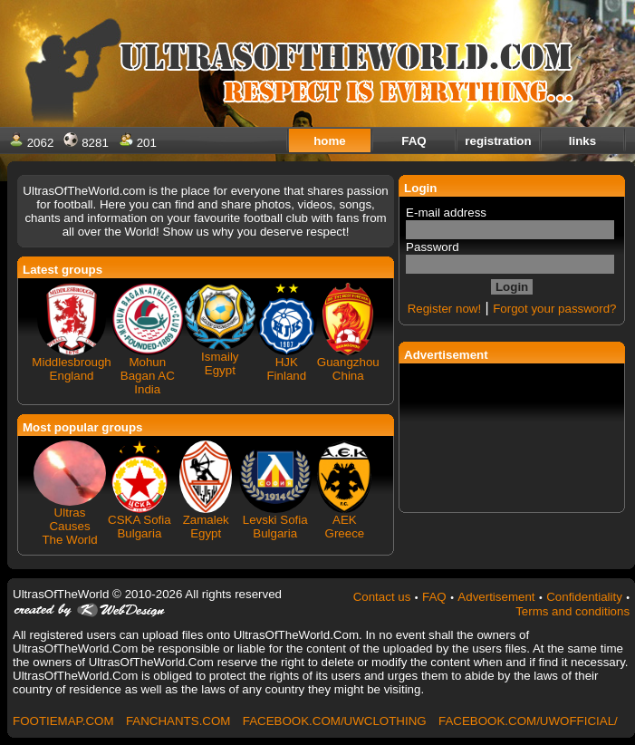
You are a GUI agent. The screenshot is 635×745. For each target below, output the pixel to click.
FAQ (434, 597)
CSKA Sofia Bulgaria (139, 526)
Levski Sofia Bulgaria (275, 526)
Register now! (445, 308)
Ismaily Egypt (219, 363)
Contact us (382, 597)
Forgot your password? (554, 308)
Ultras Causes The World (69, 526)
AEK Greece (345, 526)
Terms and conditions (572, 611)
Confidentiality (584, 597)
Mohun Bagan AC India (147, 375)
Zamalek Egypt (206, 526)
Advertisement (495, 597)
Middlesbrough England (71, 368)
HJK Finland (286, 368)
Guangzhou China (348, 368)
